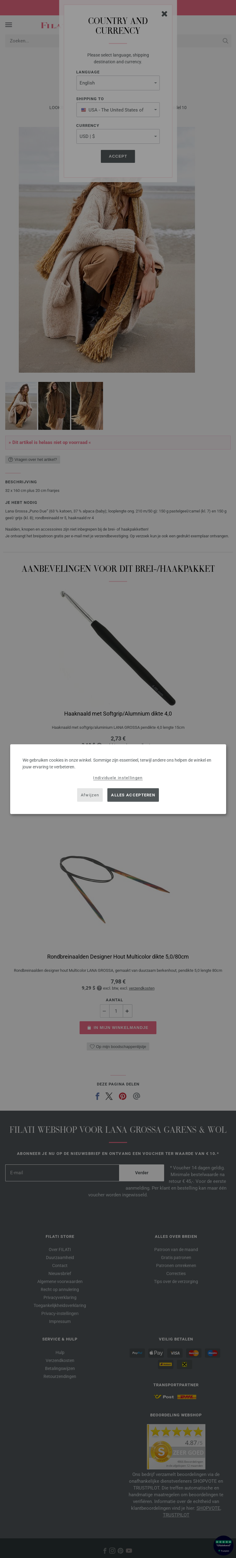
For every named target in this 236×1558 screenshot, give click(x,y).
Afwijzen (90, 795)
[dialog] (118, 779)
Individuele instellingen (118, 777)
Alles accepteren (133, 795)
